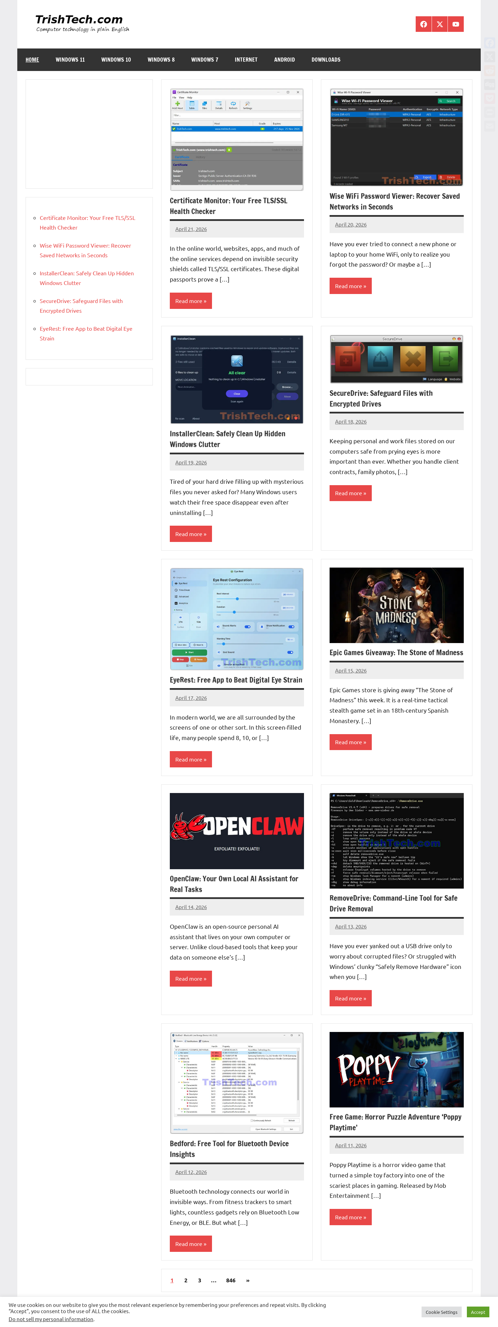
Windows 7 (204, 59)
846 (231, 1291)
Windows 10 (116, 59)
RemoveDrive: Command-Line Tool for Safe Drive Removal (395, 914)
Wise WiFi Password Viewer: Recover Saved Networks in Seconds (396, 201)
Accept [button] (478, 1312)
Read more (188, 300)
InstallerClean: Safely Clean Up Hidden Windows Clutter (229, 439)
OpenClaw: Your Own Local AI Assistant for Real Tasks (236, 895)
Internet (246, 59)
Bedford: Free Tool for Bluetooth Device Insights (231, 1160)
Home (32, 59)
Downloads (326, 59)
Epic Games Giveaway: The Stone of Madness (384, 658)
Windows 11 (70, 59)
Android (284, 59)
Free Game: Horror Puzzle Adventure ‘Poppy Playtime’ (386, 1133)
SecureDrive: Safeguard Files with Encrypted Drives (382, 398)
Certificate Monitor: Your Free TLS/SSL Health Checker (231, 205)
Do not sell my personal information (51, 1319)
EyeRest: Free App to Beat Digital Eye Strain (227, 685)
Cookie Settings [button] (442, 1312)
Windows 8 (161, 59)
